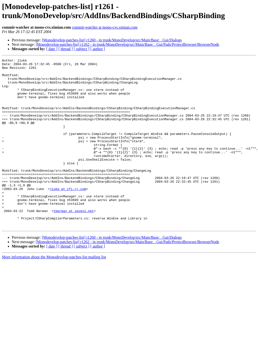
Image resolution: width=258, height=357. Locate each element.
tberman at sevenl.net (74, 241)
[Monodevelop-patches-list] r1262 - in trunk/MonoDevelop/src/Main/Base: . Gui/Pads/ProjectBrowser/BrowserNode (127, 44)
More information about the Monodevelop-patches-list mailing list (54, 291)
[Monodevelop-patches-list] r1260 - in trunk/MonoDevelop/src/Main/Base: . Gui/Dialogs (112, 40)
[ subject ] (81, 49)
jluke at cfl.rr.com (68, 215)
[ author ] (97, 49)
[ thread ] (65, 49)
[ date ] (51, 49)
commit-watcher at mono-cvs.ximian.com (104, 27)
